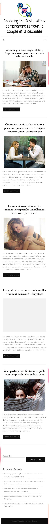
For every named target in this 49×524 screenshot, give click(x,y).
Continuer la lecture (11, 109)
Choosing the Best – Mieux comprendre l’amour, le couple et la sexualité (24, 26)
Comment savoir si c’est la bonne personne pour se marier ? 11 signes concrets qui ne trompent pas (24, 128)
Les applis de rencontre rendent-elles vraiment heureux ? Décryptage (24, 292)
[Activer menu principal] (4, 40)
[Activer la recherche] (45, 39)
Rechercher (7, 456)
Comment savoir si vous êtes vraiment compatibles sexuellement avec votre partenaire (24, 209)
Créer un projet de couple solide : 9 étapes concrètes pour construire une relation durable (24, 53)
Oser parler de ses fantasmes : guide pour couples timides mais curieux (24, 372)
